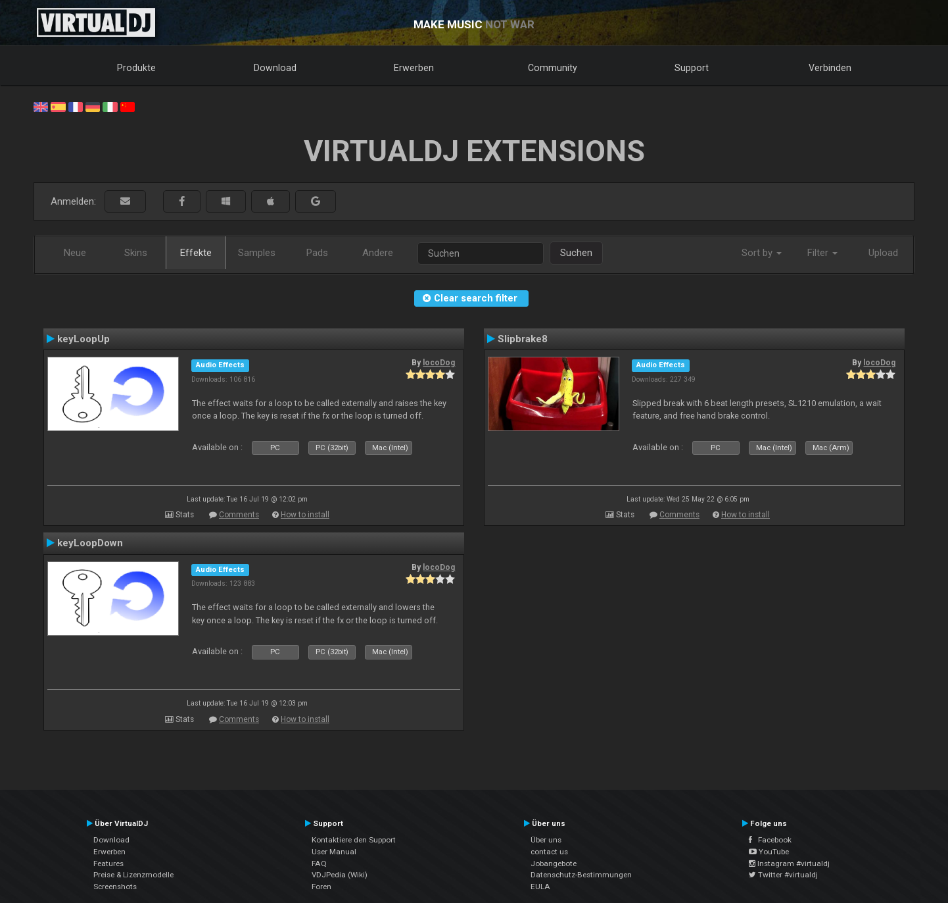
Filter (822, 253)
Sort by (762, 253)
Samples (256, 253)
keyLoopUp (83, 339)
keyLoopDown (90, 543)
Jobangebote (554, 863)
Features (108, 863)
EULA (540, 886)
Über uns (546, 839)
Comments (239, 514)
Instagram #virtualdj (789, 863)
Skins (135, 253)
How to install (305, 514)
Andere (377, 253)
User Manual (334, 851)
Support (692, 68)
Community (552, 68)
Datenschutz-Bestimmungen (581, 874)
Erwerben (414, 68)
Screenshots (115, 886)
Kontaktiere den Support (354, 839)
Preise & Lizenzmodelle (133, 874)
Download (275, 68)
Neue (75, 253)
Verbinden (830, 68)
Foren (321, 886)
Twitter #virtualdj (783, 874)
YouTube (769, 851)
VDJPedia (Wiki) (339, 874)
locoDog (439, 362)
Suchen (576, 253)
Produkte (136, 68)
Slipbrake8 (523, 339)
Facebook (770, 839)
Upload (883, 253)
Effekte (196, 253)
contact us (549, 851)
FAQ (319, 863)
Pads (317, 253)
